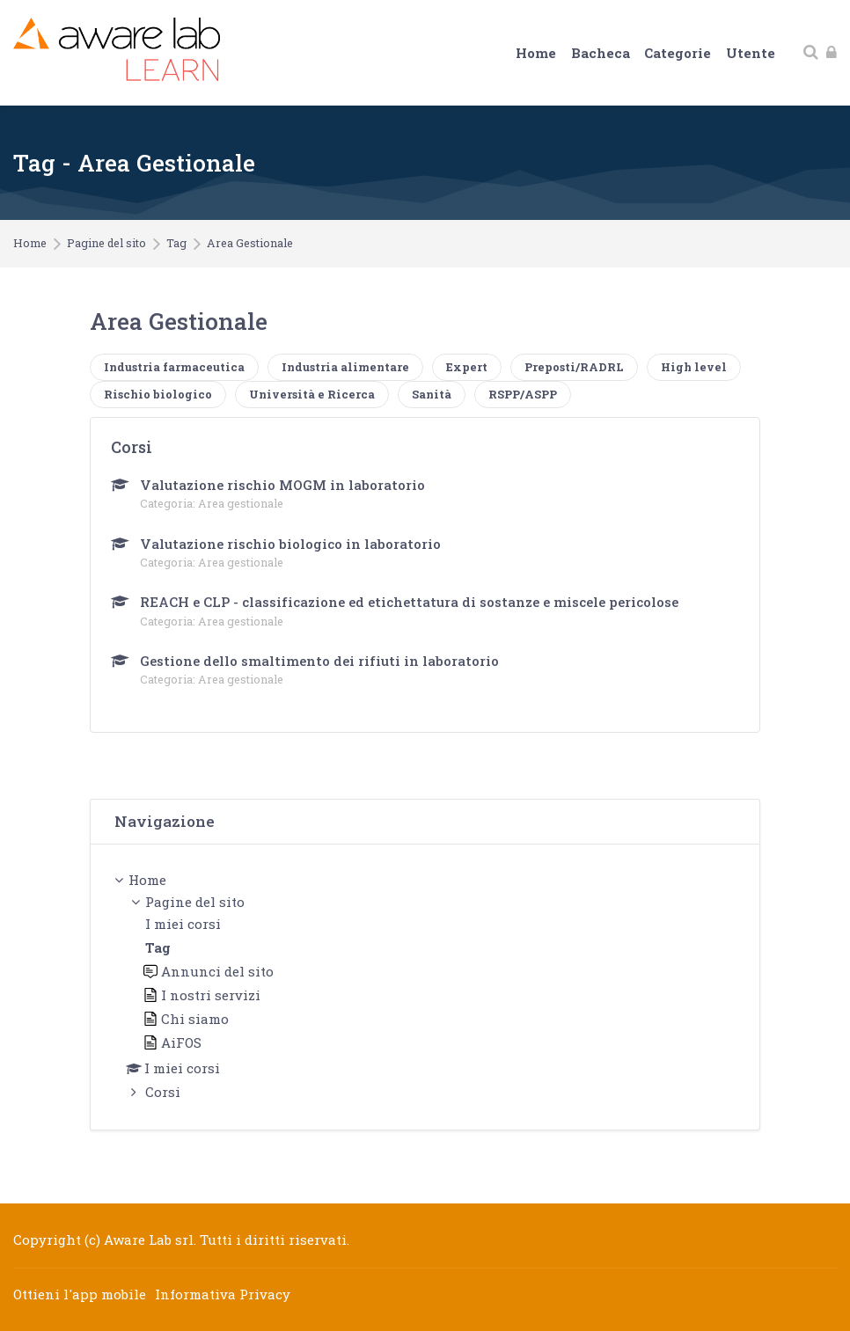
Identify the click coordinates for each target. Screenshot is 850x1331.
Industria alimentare (345, 367)
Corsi (162, 1092)
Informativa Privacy (222, 1294)
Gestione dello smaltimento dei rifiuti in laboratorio (319, 660)
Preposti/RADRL (574, 367)
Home (30, 243)
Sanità (431, 394)
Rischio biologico (158, 394)
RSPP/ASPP (522, 394)
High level (694, 367)
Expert (466, 367)
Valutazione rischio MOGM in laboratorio (282, 485)
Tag (176, 243)
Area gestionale (240, 503)
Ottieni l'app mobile (79, 1294)
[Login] (831, 52)
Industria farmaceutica (174, 367)
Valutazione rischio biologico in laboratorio (290, 543)
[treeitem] (425, 987)
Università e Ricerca (312, 394)
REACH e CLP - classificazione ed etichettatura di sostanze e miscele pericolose (409, 602)
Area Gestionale (250, 243)
